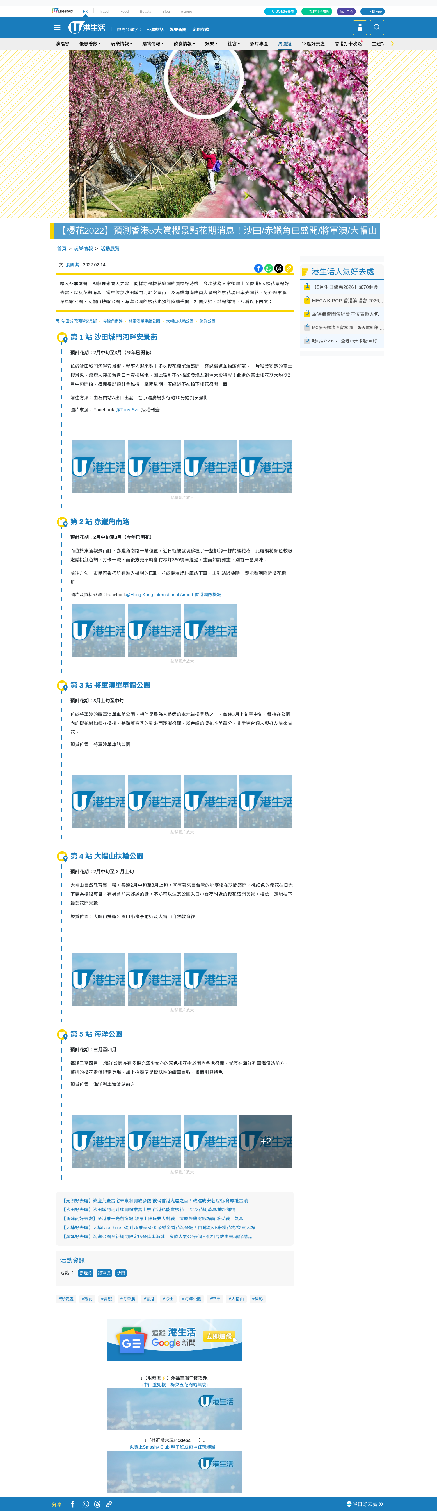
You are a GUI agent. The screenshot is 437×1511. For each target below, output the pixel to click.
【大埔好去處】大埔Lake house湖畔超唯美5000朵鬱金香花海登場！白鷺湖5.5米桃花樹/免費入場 (158, 1227)
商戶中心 (346, 11)
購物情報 (151, 43)
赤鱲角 (85, 1272)
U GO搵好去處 (283, 11)
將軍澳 (104, 1272)
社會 (232, 43)
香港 (150, 1298)
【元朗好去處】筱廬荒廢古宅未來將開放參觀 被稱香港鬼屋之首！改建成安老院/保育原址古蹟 (154, 1200)
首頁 (62, 248)
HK (85, 11)
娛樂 (209, 43)
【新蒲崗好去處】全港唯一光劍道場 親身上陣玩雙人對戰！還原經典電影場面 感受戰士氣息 (152, 1218)
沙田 (121, 1272)
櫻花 (88, 1298)
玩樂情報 (120, 43)
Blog (166, 11)
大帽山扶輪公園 (180, 321)
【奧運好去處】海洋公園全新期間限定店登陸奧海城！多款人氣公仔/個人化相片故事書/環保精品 (157, 1236)
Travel (104, 11)
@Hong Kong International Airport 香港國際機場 (173, 594)
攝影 (259, 1298)
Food (124, 11)
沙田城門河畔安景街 (79, 321)
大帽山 (237, 1298)
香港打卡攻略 (348, 43)
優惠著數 (88, 43)
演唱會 (62, 43)
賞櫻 (108, 1298)
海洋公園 (208, 321)
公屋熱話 (155, 30)
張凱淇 (72, 264)
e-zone (186, 11)
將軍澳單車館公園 (144, 321)
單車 (216, 1298)
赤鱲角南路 (113, 321)
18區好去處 (313, 43)
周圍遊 (285, 43)
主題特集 (381, 43)
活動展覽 (110, 248)
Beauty (145, 11)
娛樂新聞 (178, 30)
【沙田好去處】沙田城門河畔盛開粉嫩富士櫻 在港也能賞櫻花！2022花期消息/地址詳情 (148, 1209)
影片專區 (259, 43)
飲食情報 (183, 43)
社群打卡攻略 (319, 11)
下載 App (375, 11)
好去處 (67, 1298)
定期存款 (200, 30)
